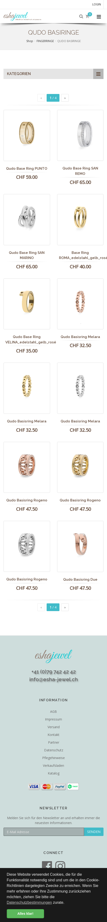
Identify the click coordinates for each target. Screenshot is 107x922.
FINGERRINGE (45, 41)
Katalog (53, 773)
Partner (53, 742)
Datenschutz (53, 750)
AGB (53, 711)
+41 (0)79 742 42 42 (53, 672)
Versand (54, 727)
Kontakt (53, 734)
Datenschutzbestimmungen (29, 902)
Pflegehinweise (53, 758)
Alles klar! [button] (25, 913)
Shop (29, 41)
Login (96, 4)
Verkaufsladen (53, 765)
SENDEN (93, 831)
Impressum (53, 719)
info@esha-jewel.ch (53, 679)
